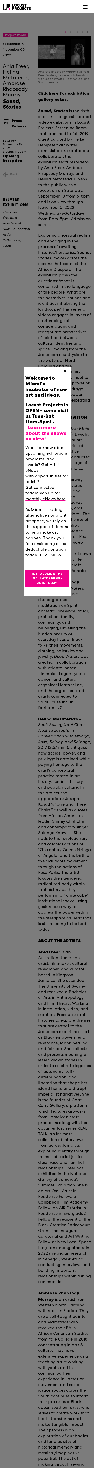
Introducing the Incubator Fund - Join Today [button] (47, 578)
